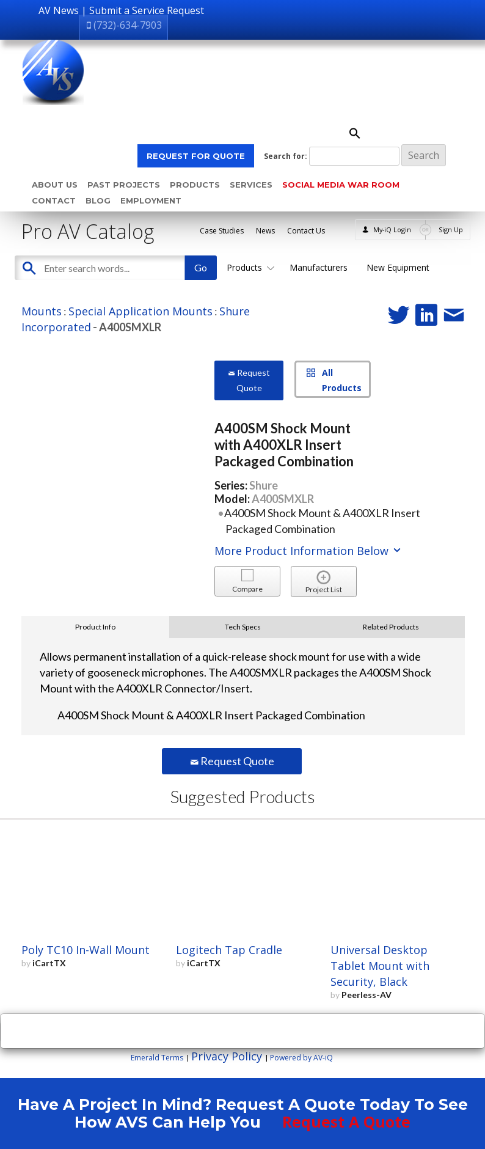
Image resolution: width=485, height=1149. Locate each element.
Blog (98, 200)
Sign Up (451, 229)
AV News (58, 10)
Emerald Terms (157, 1057)
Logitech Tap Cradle (229, 949)
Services (251, 184)
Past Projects (123, 184)
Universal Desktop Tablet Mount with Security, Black (379, 965)
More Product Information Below (308, 550)
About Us (55, 184)
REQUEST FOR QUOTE (196, 156)
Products (195, 184)
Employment (150, 200)
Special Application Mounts (140, 311)
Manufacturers (319, 267)
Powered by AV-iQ (301, 1057)
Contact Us (306, 231)
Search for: (285, 156)
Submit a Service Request (146, 10)
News (265, 231)
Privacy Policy (226, 1056)
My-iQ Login (392, 229)
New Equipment (397, 267)
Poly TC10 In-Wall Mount (85, 949)
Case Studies (222, 231)
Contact (54, 200)
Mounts (41, 311)
